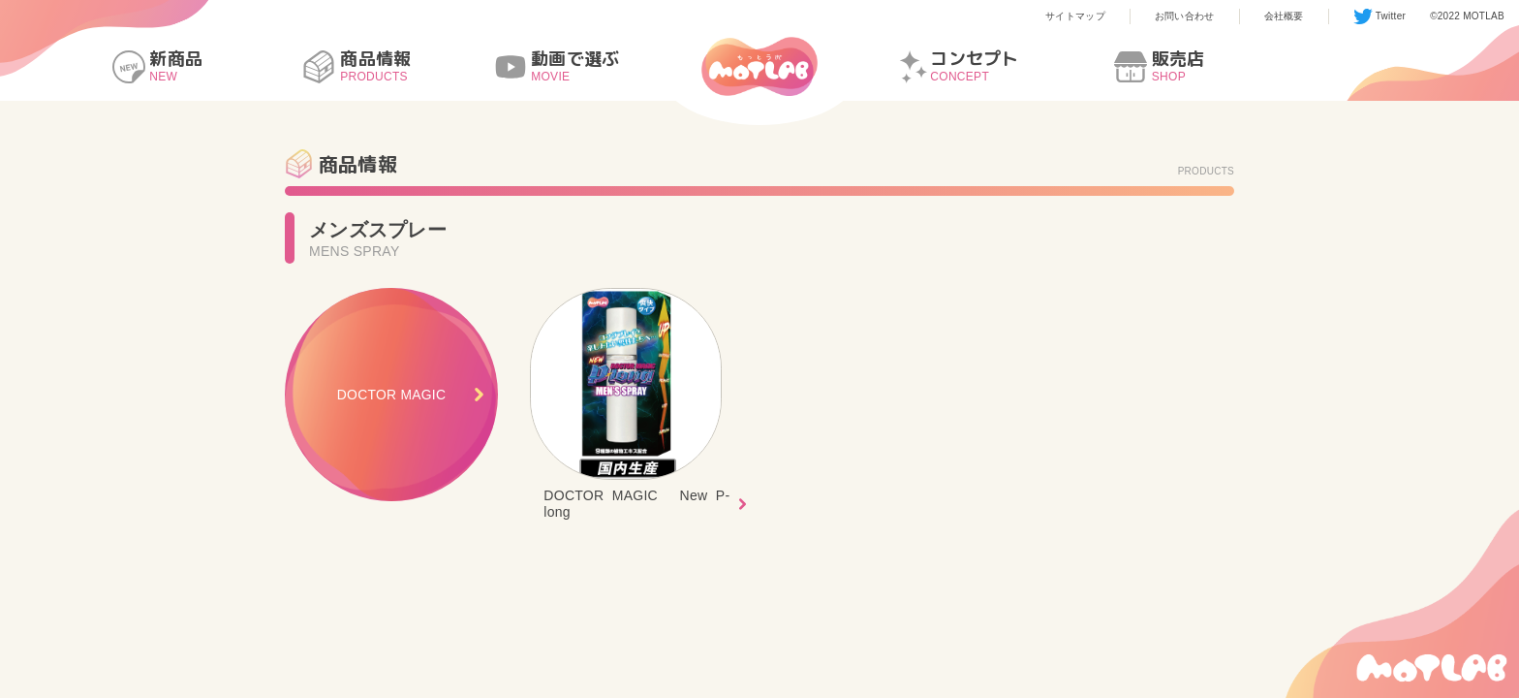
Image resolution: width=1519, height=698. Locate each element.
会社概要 (1284, 16)
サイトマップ (1075, 16)
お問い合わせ (1185, 16)
